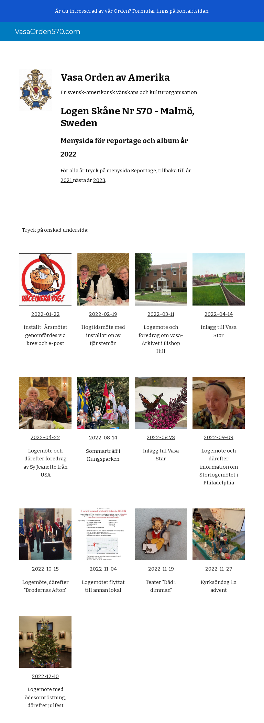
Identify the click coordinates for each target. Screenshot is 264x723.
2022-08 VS (161, 437)
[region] (132, 11)
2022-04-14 (219, 314)
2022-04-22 (45, 437)
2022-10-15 (45, 569)
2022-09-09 (218, 437)
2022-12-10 (45, 676)
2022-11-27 (218, 569)
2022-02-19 (103, 314)
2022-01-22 (45, 314)
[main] (132, 128)
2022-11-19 (161, 569)
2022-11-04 (103, 569)
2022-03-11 (160, 314)
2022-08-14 (103, 438)
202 (65, 180)
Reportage (143, 171)
